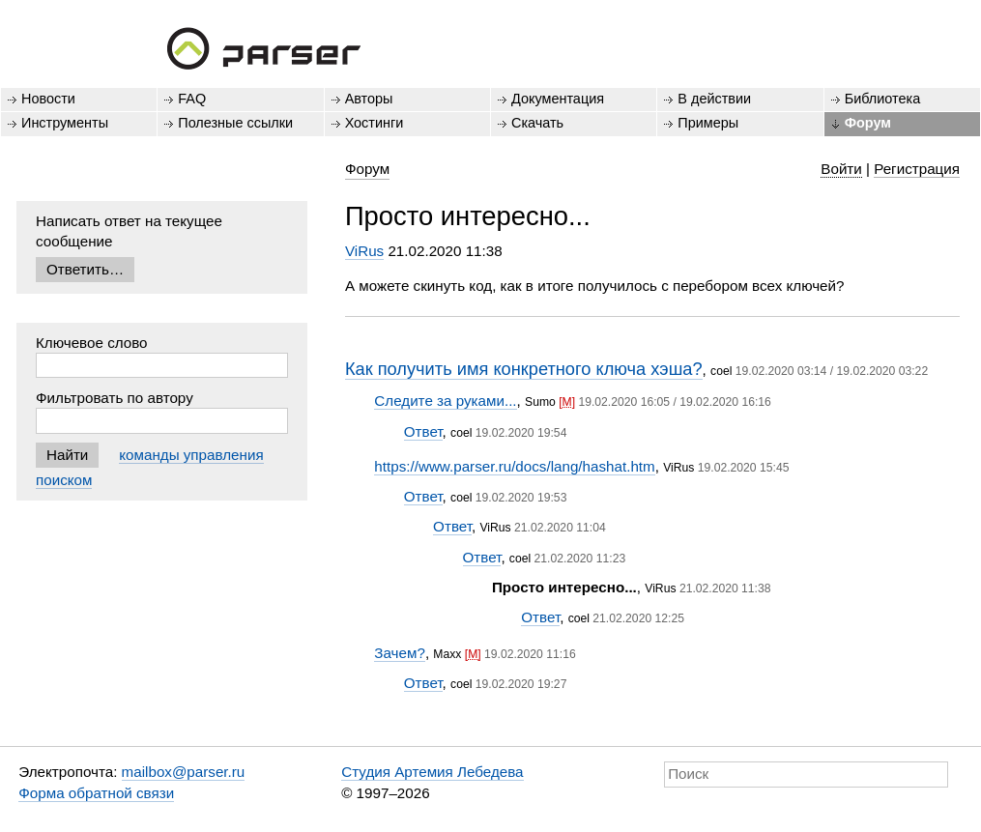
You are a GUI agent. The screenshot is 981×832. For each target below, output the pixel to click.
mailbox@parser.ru (183, 771)
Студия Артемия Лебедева (432, 771)
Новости (48, 98)
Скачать (537, 122)
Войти (841, 168)
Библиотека (883, 98)
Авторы (369, 98)
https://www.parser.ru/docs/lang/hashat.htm (514, 466)
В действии (714, 98)
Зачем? (399, 653)
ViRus (364, 251)
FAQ (192, 98)
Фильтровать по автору (114, 397)
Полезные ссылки (235, 122)
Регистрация (917, 168)
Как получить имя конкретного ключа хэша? (524, 369)
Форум (868, 122)
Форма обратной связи (96, 793)
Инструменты (64, 122)
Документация (557, 98)
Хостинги (374, 122)
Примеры (708, 122)
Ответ (423, 431)
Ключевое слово (92, 342)
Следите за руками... (445, 400)
